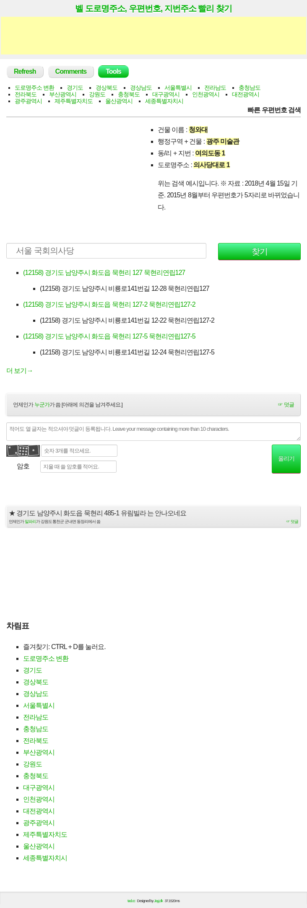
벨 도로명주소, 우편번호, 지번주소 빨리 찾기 (153, 8)
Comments (71, 71)
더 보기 (19, 370)
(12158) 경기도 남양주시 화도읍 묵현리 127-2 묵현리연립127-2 (109, 304)
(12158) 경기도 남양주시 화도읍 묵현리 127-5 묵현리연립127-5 (109, 336)
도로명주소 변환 (34, 87)
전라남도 (215, 87)
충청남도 (249, 87)
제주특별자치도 (74, 101)
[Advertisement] (153, 35)
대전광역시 (245, 94)
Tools (113, 71)
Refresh (25, 71)
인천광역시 (205, 94)
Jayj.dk (158, 901)
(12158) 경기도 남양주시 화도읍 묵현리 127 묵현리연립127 (104, 272)
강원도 (97, 94)
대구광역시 (166, 94)
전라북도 (25, 94)
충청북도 (129, 94)
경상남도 (141, 87)
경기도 (75, 87)
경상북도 (106, 87)
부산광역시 (62, 94)
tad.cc (131, 901)
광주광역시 (28, 101)
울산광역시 (119, 101)
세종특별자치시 (164, 101)
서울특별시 (178, 87)
